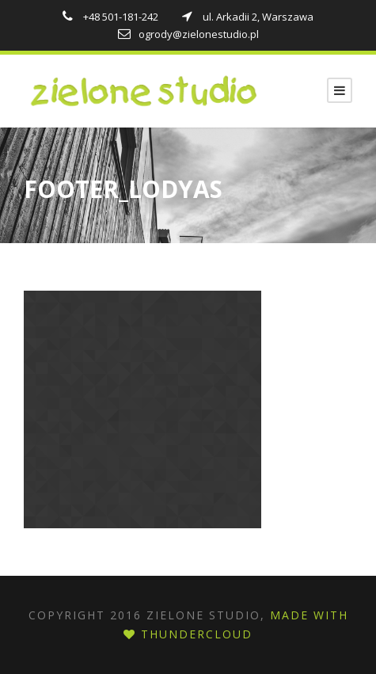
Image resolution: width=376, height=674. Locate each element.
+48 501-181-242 (112, 17)
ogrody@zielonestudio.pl (188, 34)
